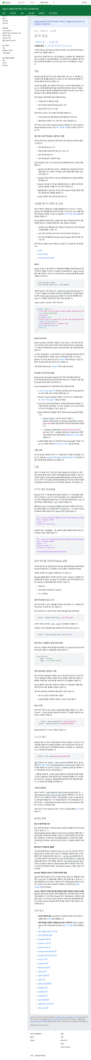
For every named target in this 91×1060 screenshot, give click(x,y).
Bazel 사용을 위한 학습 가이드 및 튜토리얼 (20, 9)
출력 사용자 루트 (43, 765)
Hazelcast (50, 457)
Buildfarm (41, 992)
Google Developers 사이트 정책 (39, 1021)
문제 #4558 (42, 1000)
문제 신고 (40, 42)
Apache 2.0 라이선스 (54, 1019)
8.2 (66, 46)
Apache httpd (61, 457)
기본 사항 (13, 13)
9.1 (46, 46)
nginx (40, 250)
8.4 (59, 46)
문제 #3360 (42, 976)
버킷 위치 (41, 960)
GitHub (84, 2)
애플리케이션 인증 (72, 435)
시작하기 (32, 2)
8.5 (56, 46)
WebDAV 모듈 (43, 939)
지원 (62, 1037)
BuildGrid (41, 996)
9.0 (49, 46)
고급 (22, 13)
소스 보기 (53, 42)
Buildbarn (41, 988)
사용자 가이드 (44, 31)
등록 (45, 24)
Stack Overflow (65, 1047)
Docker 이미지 (43, 943)
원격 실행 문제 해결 (45, 935)
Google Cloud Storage (46, 258)
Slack (62, 1044)
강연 (48, 919)
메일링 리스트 (71, 21)
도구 (78, 809)
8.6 (53, 46)
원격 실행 (53, 31)
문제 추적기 (64, 1040)
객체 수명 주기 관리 (61, 444)
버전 (3, 13)
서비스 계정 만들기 (47, 400)
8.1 (69, 46)
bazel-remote (43, 254)
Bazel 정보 (21, 2)
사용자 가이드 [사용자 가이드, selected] (44, 2)
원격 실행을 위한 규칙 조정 (47, 932)
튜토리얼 (41, 13)
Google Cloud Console (46, 956)
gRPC (40, 980)
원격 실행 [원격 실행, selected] (31, 13)
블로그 (32, 1037)
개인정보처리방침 (40, 1055)
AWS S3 (72, 457)
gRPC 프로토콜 (43, 984)
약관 (31, 1055)
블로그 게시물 (67, 925)
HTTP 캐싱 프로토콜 (71, 214)
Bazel (36, 31)
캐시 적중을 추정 (62, 127)
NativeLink (42, 1008)
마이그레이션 (53, 13)
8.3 (63, 46)
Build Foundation (39, 21)
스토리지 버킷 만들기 (45, 391)
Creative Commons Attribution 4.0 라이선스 (68, 1017)
